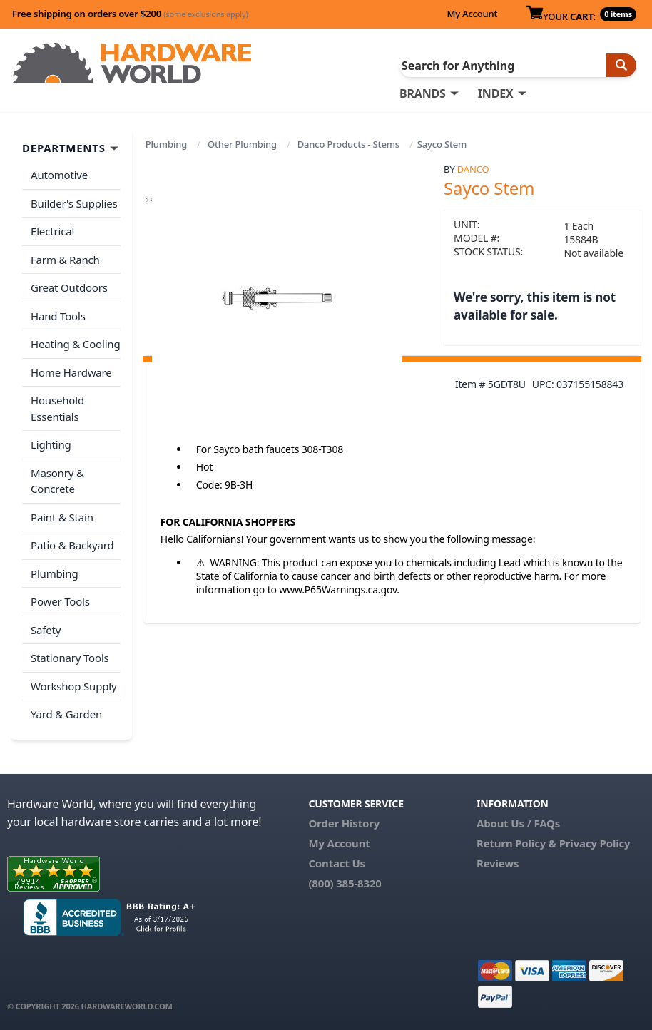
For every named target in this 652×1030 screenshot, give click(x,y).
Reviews (498, 863)
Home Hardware (71, 372)
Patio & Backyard (72, 545)
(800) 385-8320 (344, 883)
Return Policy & (516, 843)
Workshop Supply (74, 686)
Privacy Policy (595, 843)
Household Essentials (57, 408)
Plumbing (166, 144)
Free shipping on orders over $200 (130, 13)
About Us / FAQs (518, 823)
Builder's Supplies (74, 203)
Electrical (52, 231)
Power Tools (60, 601)
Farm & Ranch (65, 260)
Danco (473, 169)
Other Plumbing (242, 144)
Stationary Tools (70, 658)
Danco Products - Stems (348, 144)
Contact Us (336, 863)
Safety (46, 630)
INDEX (496, 93)
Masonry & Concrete (57, 481)
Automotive (59, 175)
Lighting (51, 444)
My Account (472, 13)
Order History (344, 823)
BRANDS (422, 93)
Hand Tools (58, 316)
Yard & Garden (66, 714)
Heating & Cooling (76, 344)
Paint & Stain (62, 517)
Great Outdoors (69, 287)
